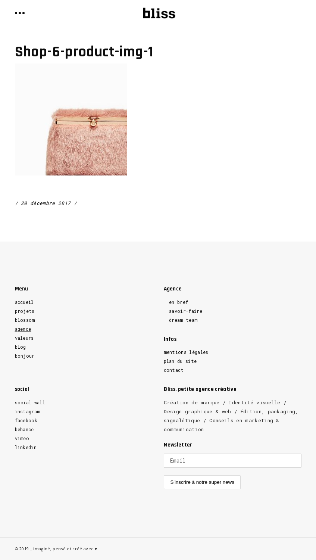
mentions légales (186, 352)
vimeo (22, 438)
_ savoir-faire (183, 311)
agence (23, 329)
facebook (26, 420)
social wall (30, 402)
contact (174, 370)
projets (25, 311)
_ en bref (176, 302)
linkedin (26, 447)
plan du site (180, 361)
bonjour (25, 356)
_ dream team (181, 320)
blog (20, 347)
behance (24, 429)
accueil (24, 302)
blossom (25, 320)
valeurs (24, 338)
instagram (27, 411)
